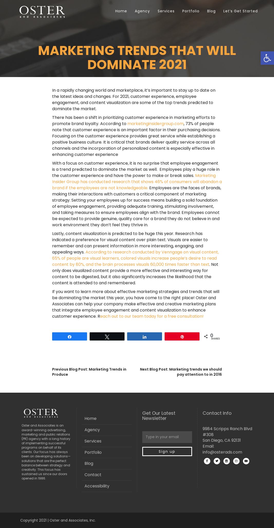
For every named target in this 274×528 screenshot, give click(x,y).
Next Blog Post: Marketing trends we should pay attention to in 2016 (181, 372)
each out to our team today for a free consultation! (152, 316)
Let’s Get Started (240, 11)
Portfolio (191, 11)
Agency (142, 11)
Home (121, 11)
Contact (92, 475)
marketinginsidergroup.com (155, 124)
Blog (211, 11)
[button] (267, 58)
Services (166, 11)
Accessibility (96, 486)
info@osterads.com (222, 452)
